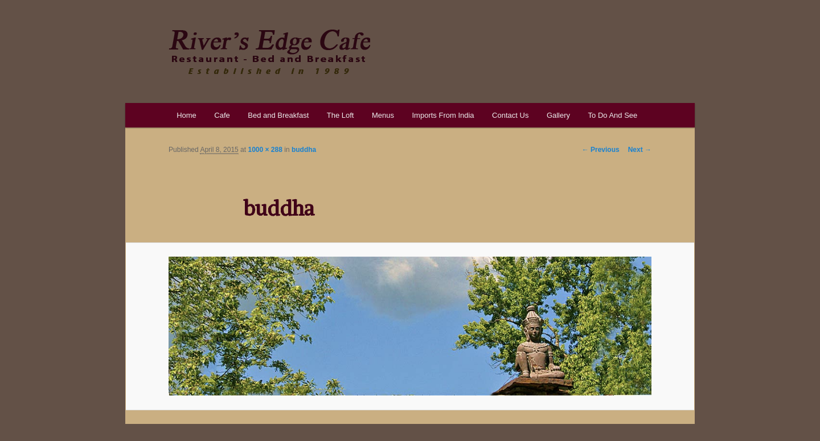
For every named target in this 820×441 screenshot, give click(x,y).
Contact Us (510, 115)
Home (186, 115)
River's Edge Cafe (269, 52)
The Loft (340, 115)
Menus (383, 115)
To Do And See (613, 115)
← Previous (601, 150)
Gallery (558, 115)
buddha (304, 150)
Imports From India (443, 115)
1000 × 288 (265, 150)
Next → (639, 150)
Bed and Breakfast (278, 115)
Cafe (221, 115)
